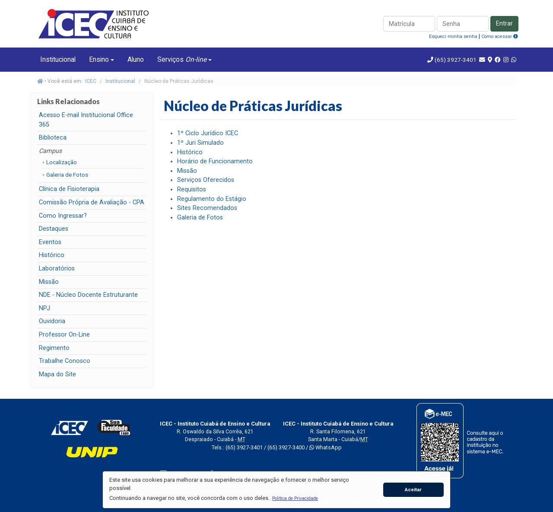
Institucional (58, 59)
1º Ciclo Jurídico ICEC (207, 133)
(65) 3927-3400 (286, 447)
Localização (61, 162)
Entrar (504, 23)
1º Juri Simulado (200, 142)
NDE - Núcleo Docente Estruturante (88, 295)
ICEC (90, 81)
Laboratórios (57, 268)
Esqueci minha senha (453, 36)
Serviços (182, 59)
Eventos (50, 242)
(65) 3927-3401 (455, 59)
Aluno (135, 59)
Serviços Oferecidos (205, 180)
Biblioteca (53, 137)
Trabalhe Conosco (64, 361)
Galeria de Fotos (67, 174)
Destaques (53, 228)
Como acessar (499, 36)
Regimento (54, 348)
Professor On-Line (64, 334)
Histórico (51, 255)
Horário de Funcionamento (215, 161)
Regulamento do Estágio (211, 199)
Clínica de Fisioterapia (69, 189)
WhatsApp (325, 447)
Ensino (99, 59)
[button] (295, 498)
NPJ (44, 308)
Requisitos (191, 189)
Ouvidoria (52, 321)
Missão (49, 282)
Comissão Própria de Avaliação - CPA (91, 202)
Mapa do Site (57, 374)
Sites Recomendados (207, 208)
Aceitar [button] (413, 490)
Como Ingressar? (63, 215)
